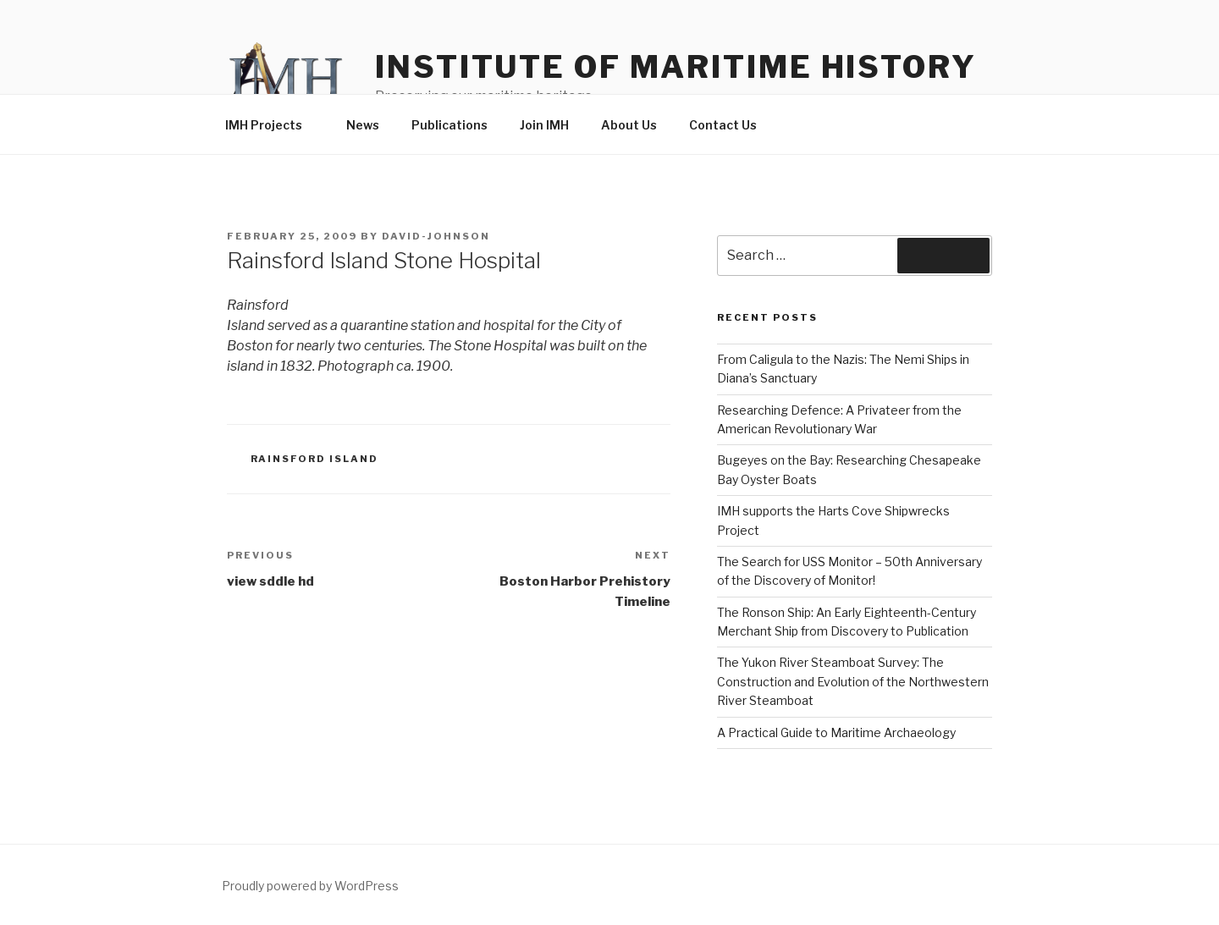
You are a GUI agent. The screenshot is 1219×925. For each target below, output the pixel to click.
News (362, 125)
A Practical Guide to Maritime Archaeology (836, 732)
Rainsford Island (315, 459)
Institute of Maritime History (676, 66)
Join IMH (544, 125)
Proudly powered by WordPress (310, 885)
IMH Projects (271, 125)
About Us (629, 125)
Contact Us (723, 125)
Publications (449, 125)
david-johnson (436, 236)
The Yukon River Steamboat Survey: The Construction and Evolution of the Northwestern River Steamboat (853, 681)
